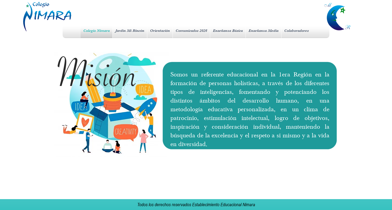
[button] (160, 30)
